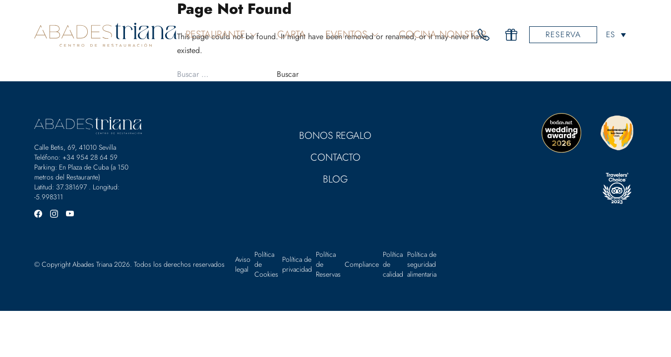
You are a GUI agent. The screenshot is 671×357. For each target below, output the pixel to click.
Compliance (362, 264)
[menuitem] (615, 34)
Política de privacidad (297, 264)
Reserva (563, 34)
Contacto (335, 157)
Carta (291, 34)
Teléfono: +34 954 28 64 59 (76, 157)
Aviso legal (242, 264)
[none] (615, 34)
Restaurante (221, 34)
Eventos (352, 34)
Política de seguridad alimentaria (421, 264)
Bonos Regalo (335, 135)
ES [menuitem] (610, 35)
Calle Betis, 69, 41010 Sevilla (75, 147)
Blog (335, 179)
